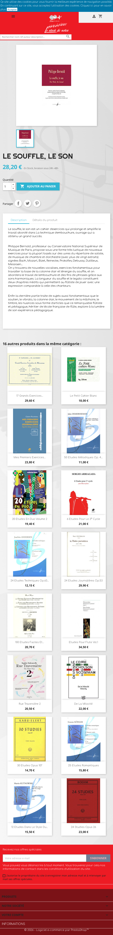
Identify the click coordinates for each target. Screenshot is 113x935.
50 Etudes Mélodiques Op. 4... (83, 457)
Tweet (27, 203)
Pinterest (36, 203)
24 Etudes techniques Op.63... (30, 580)
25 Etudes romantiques (83, 765)
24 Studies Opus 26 (83, 827)
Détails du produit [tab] (45, 220)
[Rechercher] (36, 37)
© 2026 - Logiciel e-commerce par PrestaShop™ (56, 930)
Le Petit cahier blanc (83, 395)
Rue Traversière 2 (30, 704)
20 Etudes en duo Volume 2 (29, 519)
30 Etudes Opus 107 (29, 765)
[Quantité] (7, 186)
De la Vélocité (83, 704)
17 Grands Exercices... (29, 395)
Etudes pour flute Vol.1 (83, 642)
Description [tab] (19, 220)
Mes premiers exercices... (30, 457)
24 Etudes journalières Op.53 (83, 580)
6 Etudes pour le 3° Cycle (83, 519)
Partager (18, 203)
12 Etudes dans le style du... (29, 827)
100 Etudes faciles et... (29, 642)
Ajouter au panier (38, 186)
